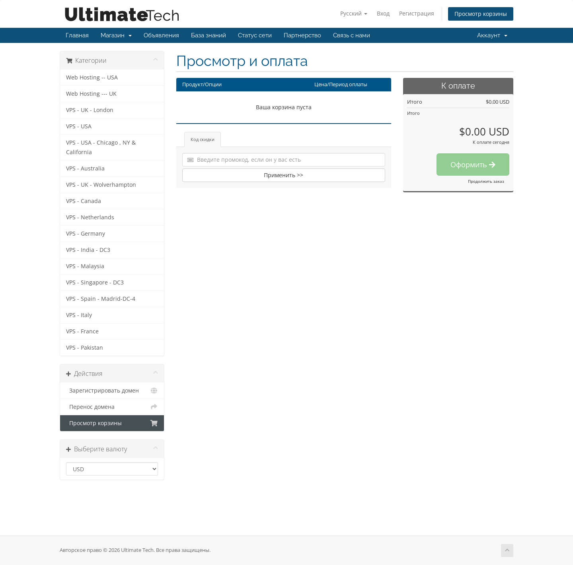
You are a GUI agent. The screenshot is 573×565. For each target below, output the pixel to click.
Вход (383, 13)
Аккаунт (492, 35)
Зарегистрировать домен (112, 390)
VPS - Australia (85, 168)
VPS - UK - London (89, 110)
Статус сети (255, 35)
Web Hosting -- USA (92, 77)
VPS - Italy (79, 315)
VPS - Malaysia (85, 266)
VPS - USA (79, 126)
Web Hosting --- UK (91, 93)
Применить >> (283, 175)
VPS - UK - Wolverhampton (101, 184)
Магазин (116, 35)
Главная (77, 35)
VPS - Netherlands (90, 217)
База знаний (208, 35)
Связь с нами (351, 35)
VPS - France (82, 331)
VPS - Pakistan (84, 347)
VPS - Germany (85, 233)
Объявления (161, 35)
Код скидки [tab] (202, 139)
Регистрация (416, 13)
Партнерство (302, 35)
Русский (353, 13)
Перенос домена (112, 407)
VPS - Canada (83, 201)
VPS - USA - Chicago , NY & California (101, 147)
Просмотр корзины (480, 13)
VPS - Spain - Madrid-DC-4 (100, 298)
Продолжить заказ (486, 181)
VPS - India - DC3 (88, 249)
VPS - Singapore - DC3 (95, 282)
